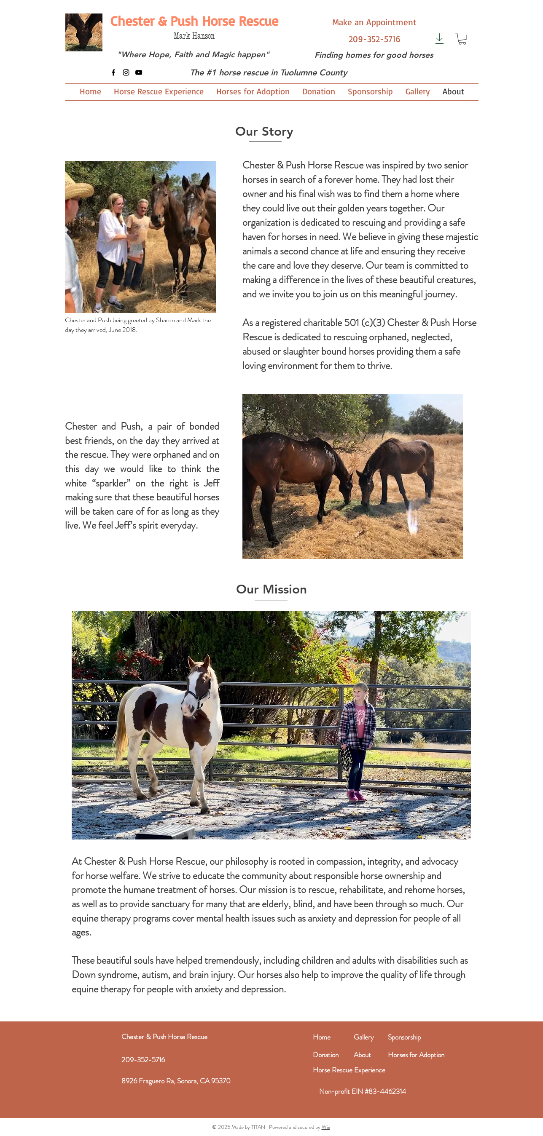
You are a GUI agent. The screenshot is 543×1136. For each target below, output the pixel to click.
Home (322, 1037)
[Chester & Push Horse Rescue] (194, 20)
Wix (326, 1127)
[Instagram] (126, 72)
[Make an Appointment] (374, 21)
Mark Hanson (194, 36)
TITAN (258, 1127)
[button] (462, 39)
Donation (326, 1055)
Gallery (364, 1037)
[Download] (439, 38)
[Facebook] (113, 72)
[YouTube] (138, 72)
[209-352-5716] (374, 38)
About (362, 1055)
